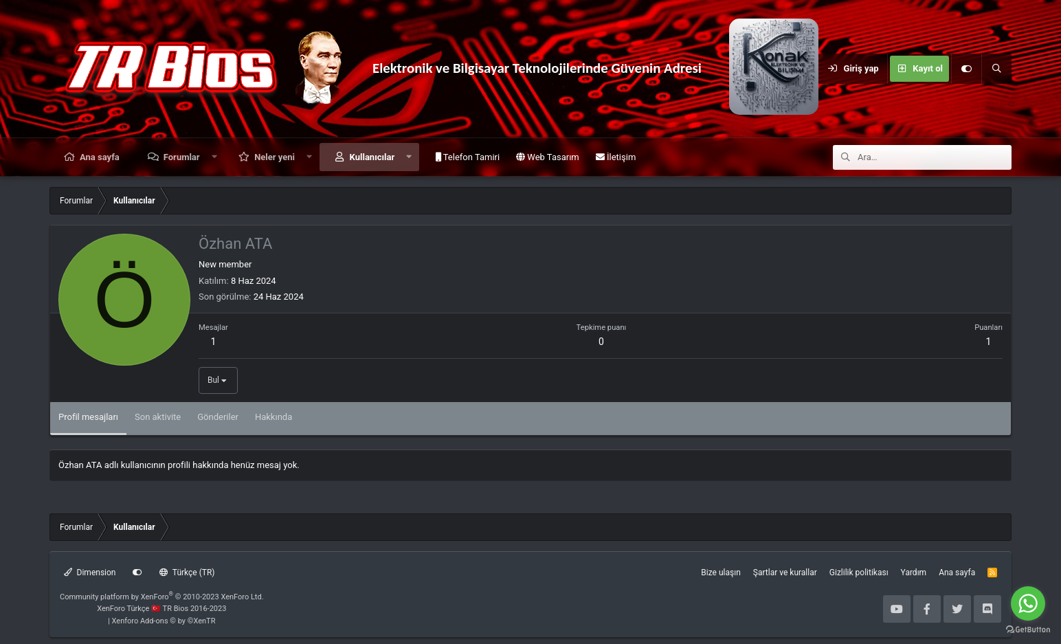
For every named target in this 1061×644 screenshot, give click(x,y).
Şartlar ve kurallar (785, 572)
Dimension (89, 572)
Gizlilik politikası (859, 572)
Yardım (914, 572)
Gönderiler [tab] (217, 417)
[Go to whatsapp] (1028, 603)
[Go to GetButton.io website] (1028, 629)
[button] (214, 157)
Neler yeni (274, 157)
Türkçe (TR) (186, 572)
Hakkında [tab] (273, 417)
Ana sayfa (100, 157)
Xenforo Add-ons (164, 621)
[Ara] (996, 69)
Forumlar (182, 157)
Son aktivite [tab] (158, 417)
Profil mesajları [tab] (88, 417)
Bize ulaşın (720, 572)
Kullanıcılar (372, 157)
